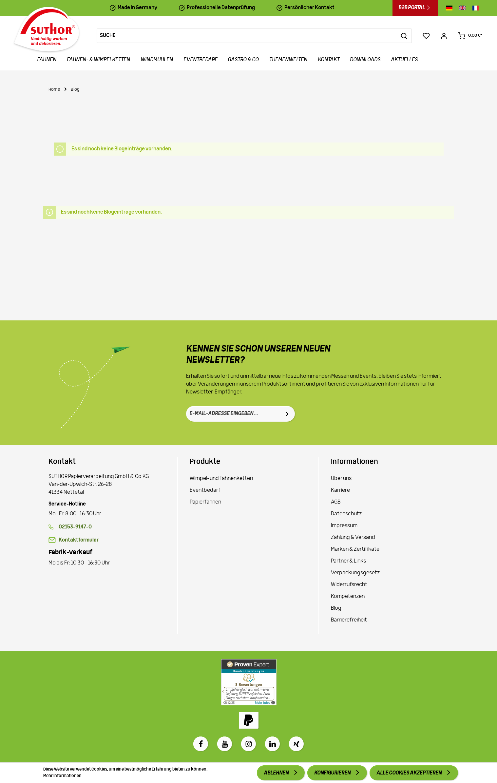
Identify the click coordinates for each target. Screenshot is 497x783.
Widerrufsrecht (349, 584)
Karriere (340, 490)
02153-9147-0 (75, 527)
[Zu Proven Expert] (249, 682)
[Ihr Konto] (443, 35)
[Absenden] (287, 414)
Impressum (344, 525)
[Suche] (247, 36)
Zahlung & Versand (353, 537)
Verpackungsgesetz (355, 573)
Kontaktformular (79, 540)
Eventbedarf (205, 490)
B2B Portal (415, 7)
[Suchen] (404, 36)
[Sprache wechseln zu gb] (462, 8)
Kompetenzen (348, 596)
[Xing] (296, 743)
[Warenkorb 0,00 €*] (470, 35)
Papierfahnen (205, 502)
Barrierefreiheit (349, 620)
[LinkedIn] (272, 743)
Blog (336, 608)
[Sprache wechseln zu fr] (474, 8)
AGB (335, 502)
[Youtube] (224, 743)
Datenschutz (346, 514)
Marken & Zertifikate (355, 549)
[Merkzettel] (426, 35)
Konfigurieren (332, 773)
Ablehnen (276, 773)
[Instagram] (248, 743)
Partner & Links (348, 561)
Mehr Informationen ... (64, 776)
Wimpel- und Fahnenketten (221, 478)
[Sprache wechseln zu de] (451, 8)
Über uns (341, 478)
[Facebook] (200, 743)
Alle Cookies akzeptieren (409, 773)
